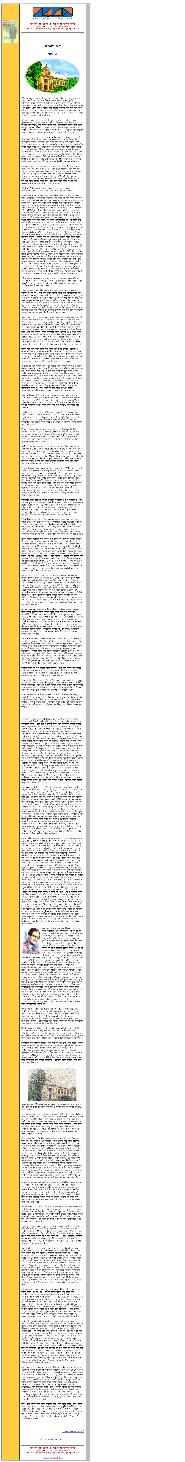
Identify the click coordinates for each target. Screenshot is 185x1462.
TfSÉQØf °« (52, 54)
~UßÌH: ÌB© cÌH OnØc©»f (73, 1431)
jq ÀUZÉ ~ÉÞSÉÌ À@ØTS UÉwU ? (52, 1439)
